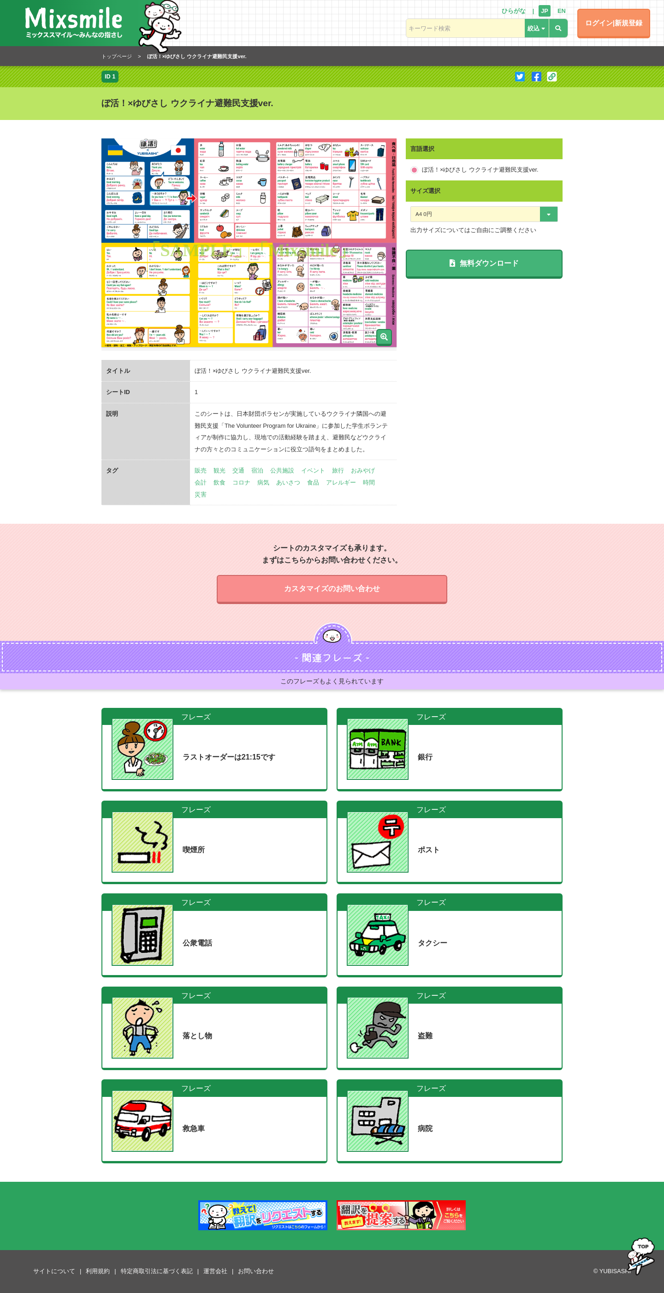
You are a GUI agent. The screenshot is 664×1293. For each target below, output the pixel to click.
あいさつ (288, 482)
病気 (263, 482)
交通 (238, 470)
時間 (369, 482)
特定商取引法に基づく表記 (157, 1271)
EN (561, 10)
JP (544, 10)
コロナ (241, 482)
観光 (219, 470)
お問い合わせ (256, 1271)
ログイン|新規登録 (613, 23)
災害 (201, 494)
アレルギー (341, 482)
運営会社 (215, 1271)
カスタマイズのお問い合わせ (332, 589)
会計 (201, 482)
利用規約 (98, 1271)
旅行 (338, 470)
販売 (201, 470)
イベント (313, 470)
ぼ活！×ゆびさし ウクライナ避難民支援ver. (480, 169)
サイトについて (54, 1271)
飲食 (219, 482)
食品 (313, 482)
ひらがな (514, 10)
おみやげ (363, 470)
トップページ (116, 56)
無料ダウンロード (484, 263)
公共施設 (282, 470)
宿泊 (257, 470)
